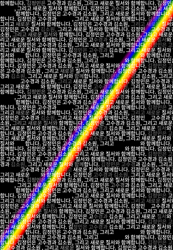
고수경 (117, 8)
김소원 (138, 8)
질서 (53, 8)
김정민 (97, 8)
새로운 (40, 8)
